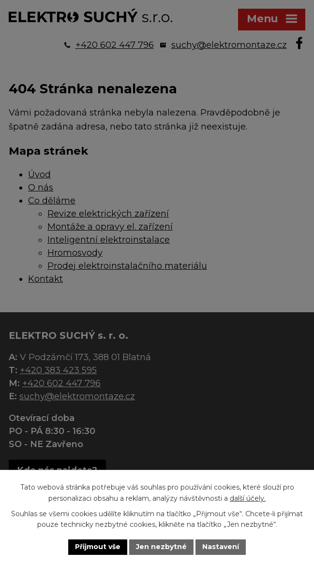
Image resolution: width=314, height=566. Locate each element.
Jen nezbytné (161, 546)
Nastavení (220, 546)
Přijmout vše (97, 546)
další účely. (248, 498)
